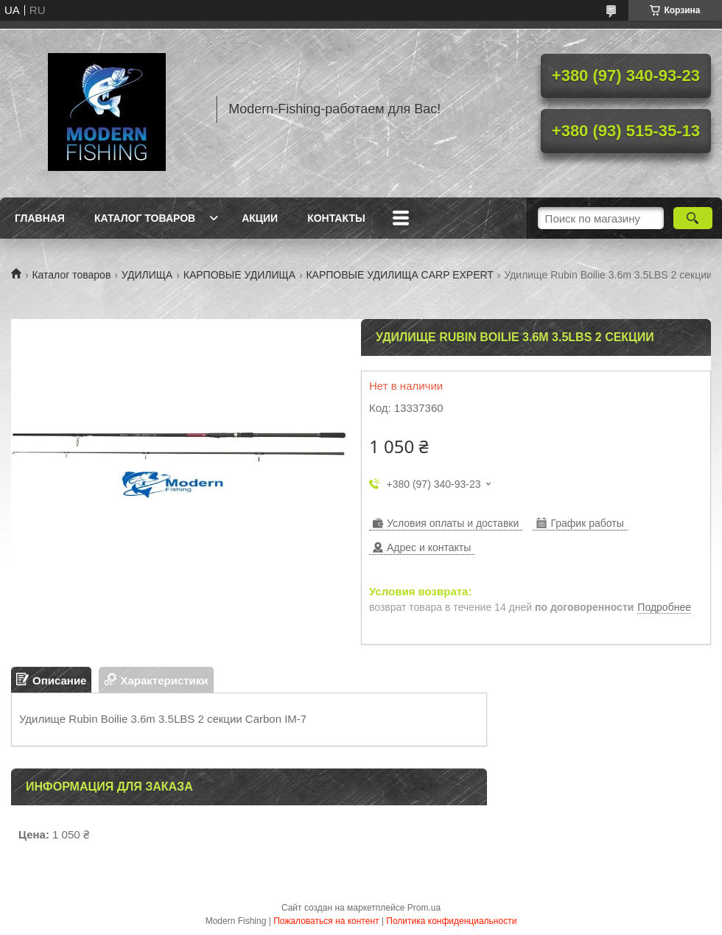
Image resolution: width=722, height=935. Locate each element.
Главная (40, 218)
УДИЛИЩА (147, 275)
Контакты (336, 218)
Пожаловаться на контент (326, 921)
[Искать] (692, 218)
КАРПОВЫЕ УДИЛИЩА (239, 275)
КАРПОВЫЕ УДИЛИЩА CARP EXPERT (399, 275)
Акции (260, 218)
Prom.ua (424, 908)
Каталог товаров (144, 218)
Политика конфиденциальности (451, 921)
